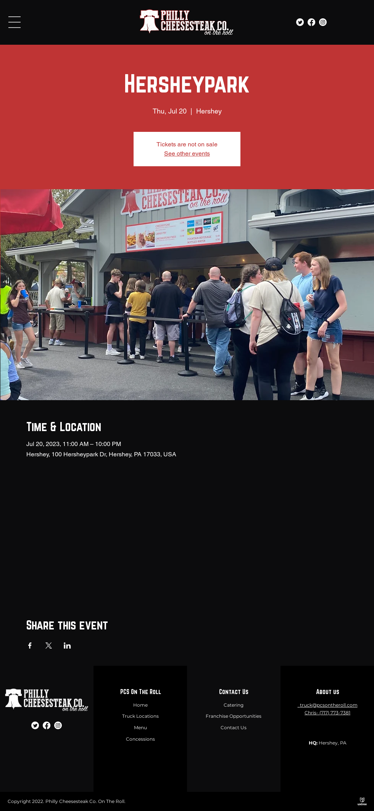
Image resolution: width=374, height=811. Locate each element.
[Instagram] (323, 22)
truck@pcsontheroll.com (329, 705)
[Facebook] (311, 22)
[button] (14, 22)
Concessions (140, 739)
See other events (187, 153)
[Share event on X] (48, 645)
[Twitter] (300, 22)
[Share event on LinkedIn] (67, 645)
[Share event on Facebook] (30, 645)
